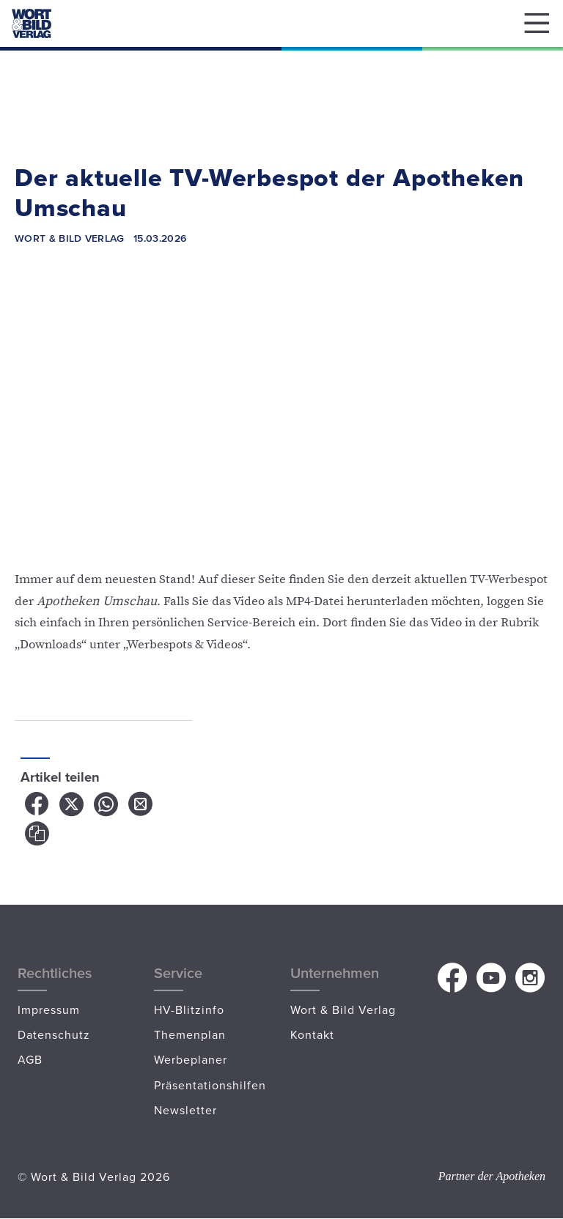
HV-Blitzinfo (189, 1009)
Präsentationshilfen (210, 1085)
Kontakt (312, 1034)
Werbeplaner (190, 1059)
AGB (30, 1059)
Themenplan (190, 1034)
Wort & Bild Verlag (343, 1009)
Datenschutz (54, 1034)
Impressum (49, 1009)
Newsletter (185, 1110)
